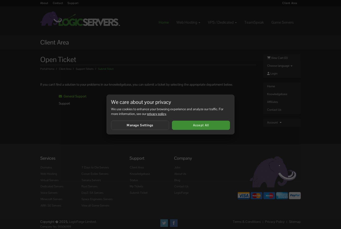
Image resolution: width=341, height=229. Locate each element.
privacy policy (156, 114)
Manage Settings (140, 125)
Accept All (201, 125)
